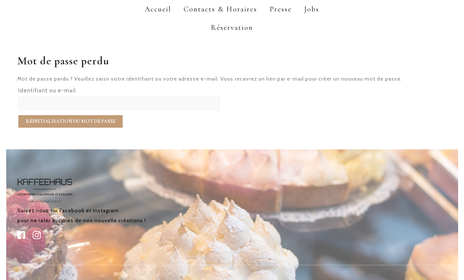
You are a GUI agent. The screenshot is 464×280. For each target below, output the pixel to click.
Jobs (311, 9)
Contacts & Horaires (220, 9)
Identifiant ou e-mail (47, 90)
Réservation (232, 27)
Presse (281, 9)
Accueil (158, 9)
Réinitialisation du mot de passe (70, 121)
